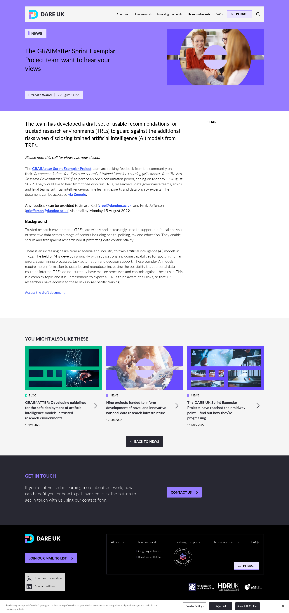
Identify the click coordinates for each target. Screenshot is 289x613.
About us (122, 14)
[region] (144, 606)
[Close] (283, 606)
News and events (199, 14)
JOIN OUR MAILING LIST (48, 558)
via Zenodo (77, 194)
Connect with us (41, 586)
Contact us (181, 492)
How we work (143, 14)
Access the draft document (45, 292)
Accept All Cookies (247, 606)
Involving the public (169, 14)
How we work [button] (147, 542)
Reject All (221, 606)
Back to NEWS (146, 441)
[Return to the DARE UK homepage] (47, 14)
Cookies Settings (195, 606)
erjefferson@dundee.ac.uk (47, 210)
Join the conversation (44, 578)
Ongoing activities (149, 551)
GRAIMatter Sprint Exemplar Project (61, 168)
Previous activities (149, 557)
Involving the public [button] (187, 542)
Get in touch (239, 14)
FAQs (219, 14)
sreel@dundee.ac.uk (115, 205)
